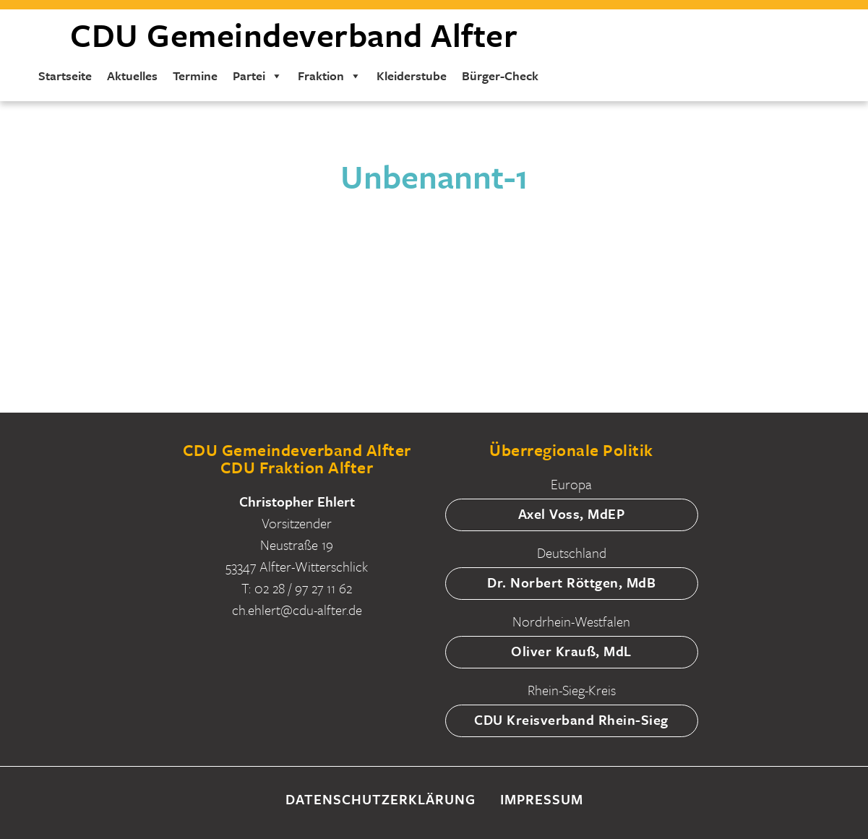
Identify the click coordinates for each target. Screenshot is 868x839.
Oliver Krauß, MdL (571, 651)
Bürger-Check (500, 75)
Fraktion (329, 75)
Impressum (541, 799)
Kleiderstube (412, 75)
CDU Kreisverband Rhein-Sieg (571, 719)
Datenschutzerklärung (380, 799)
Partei (258, 75)
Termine (195, 75)
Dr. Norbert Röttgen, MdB (571, 582)
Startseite (65, 75)
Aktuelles (132, 75)
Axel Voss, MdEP (571, 513)
